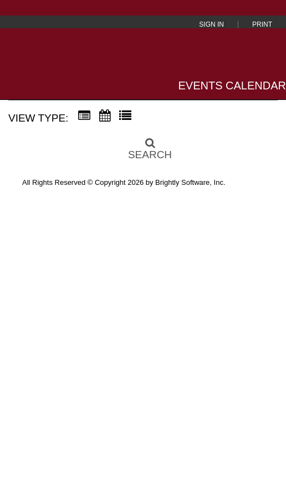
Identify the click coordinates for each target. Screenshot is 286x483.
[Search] (143, 145)
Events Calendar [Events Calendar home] (232, 85)
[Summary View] (84, 116)
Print (262, 24)
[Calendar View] (104, 116)
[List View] (125, 116)
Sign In (211, 24)
